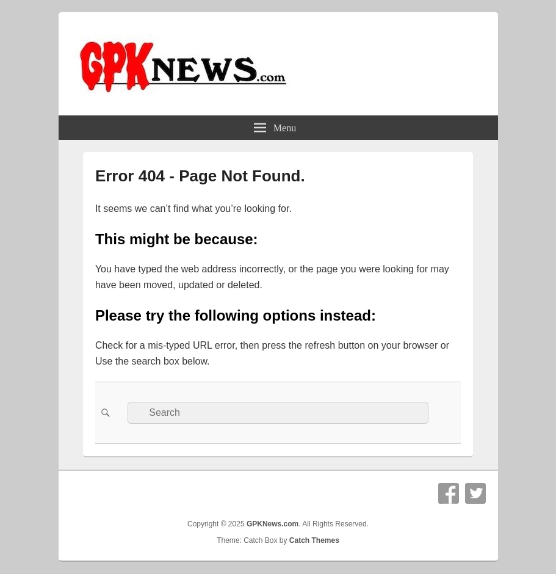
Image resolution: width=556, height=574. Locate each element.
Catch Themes (314, 540)
